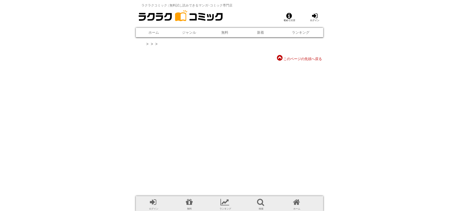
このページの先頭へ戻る (299, 59)
